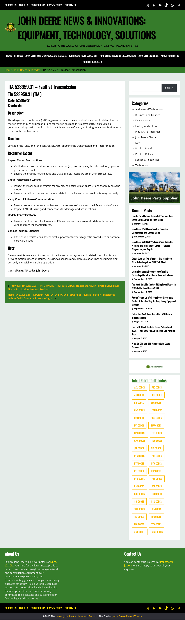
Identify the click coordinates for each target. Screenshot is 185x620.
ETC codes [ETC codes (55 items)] (157, 433)
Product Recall (143, 148)
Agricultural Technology (149, 109)
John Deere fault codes (27, 70)
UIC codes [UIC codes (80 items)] (139, 524)
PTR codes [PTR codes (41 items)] (157, 479)
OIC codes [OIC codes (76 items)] (156, 448)
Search (169, 87)
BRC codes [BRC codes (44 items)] (156, 402)
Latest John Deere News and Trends (76, 616)
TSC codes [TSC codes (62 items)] (156, 517)
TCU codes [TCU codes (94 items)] (139, 509)
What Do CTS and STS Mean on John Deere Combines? (151, 345)
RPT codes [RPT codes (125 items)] (156, 486)
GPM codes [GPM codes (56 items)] (139, 440)
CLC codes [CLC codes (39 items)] (139, 418)
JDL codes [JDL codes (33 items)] (139, 448)
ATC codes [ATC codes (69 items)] (139, 395)
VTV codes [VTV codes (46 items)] (156, 524)
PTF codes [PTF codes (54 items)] (139, 463)
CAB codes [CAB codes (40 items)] (139, 410)
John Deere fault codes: (149, 380)
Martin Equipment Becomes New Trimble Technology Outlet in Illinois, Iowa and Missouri (153, 273)
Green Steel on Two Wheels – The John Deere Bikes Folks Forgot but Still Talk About (152, 260)
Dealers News (143, 120)
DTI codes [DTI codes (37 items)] (139, 425)
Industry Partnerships (147, 131)
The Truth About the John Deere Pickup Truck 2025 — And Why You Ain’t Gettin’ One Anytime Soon (153, 330)
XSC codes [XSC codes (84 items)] (157, 532)
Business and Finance (147, 115)
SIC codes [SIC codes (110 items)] (139, 501)
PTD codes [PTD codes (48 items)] (157, 456)
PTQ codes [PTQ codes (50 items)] (139, 479)
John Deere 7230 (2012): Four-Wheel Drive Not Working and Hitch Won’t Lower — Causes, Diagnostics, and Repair (152, 245)
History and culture (146, 126)
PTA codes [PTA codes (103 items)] (139, 456)
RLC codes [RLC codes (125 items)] (139, 486)
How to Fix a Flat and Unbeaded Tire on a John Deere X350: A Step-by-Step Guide (152, 218)
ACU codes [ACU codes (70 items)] (139, 387)
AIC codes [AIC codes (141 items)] (157, 387)
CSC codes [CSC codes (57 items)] (156, 418)
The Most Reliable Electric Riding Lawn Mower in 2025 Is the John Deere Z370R (154, 286)
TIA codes (30, 270)
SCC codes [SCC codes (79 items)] (139, 494)
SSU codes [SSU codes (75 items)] (156, 501)
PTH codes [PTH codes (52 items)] (156, 463)
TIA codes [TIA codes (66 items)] (156, 509)
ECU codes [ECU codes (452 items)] (156, 425)
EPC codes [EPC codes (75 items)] (139, 433)
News (138, 143)
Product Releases (145, 154)
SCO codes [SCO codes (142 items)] (157, 494)
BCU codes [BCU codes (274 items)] (156, 395)
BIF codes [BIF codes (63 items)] (139, 402)
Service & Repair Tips (147, 159)
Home (9, 55)
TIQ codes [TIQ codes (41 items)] (139, 517)
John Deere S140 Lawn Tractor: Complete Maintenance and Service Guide (150, 231)
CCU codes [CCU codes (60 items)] (157, 410)
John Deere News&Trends (127, 616)
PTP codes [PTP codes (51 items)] (156, 471)
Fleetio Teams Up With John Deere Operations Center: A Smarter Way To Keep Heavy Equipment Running (154, 301)
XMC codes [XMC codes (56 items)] (139, 532)
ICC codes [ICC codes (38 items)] (157, 440)
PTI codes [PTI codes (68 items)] (139, 471)
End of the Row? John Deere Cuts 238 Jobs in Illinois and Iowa (152, 316)
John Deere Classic (146, 137)
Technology (142, 165)
